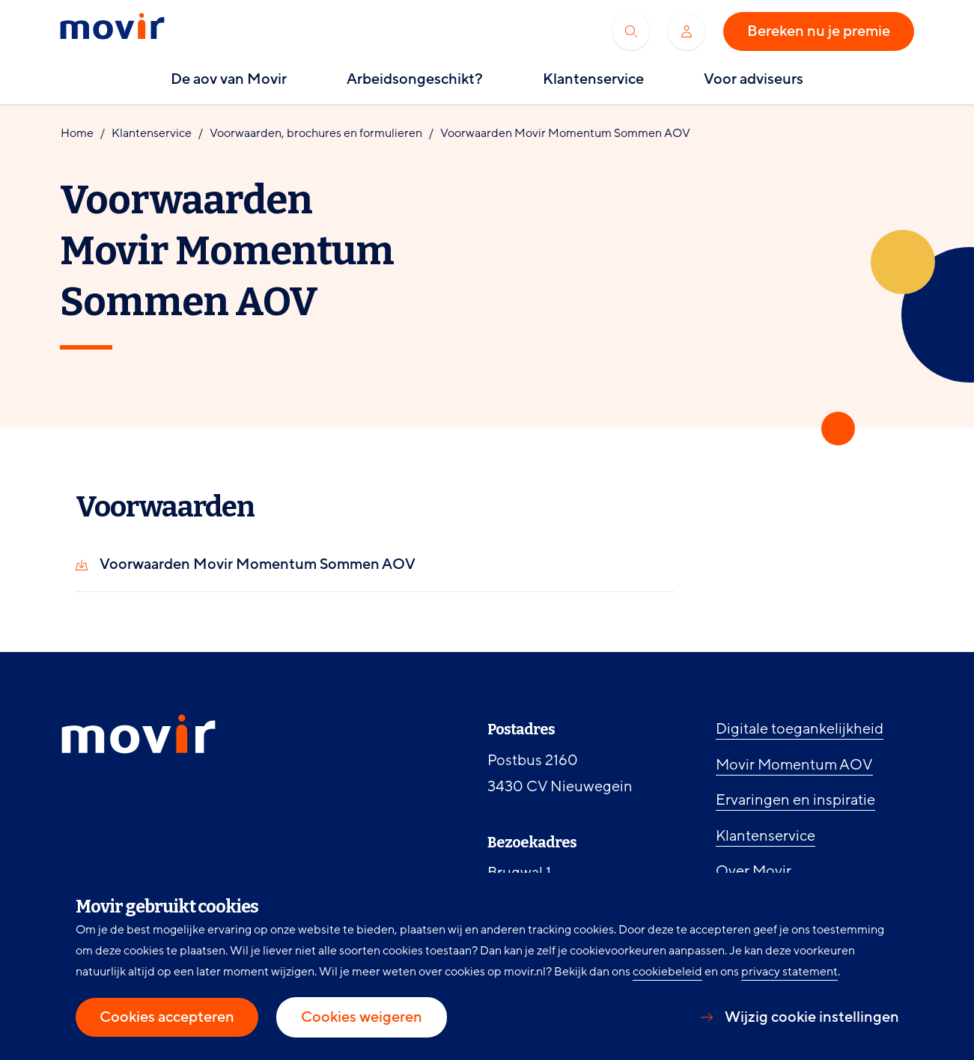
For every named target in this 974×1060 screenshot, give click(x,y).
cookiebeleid (667, 971)
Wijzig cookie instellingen (812, 1017)
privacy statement (789, 971)
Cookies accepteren (167, 1017)
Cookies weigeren (361, 1017)
